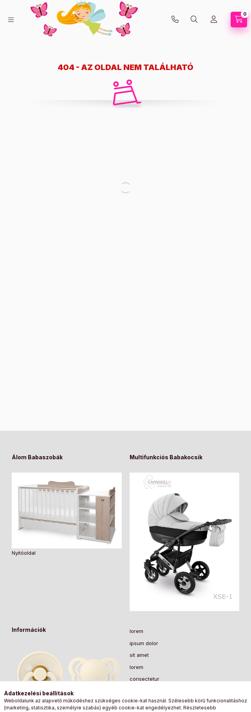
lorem (136, 631)
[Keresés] (194, 19)
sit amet (139, 655)
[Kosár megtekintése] (239, 19)
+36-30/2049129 (175, 19)
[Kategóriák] (11, 20)
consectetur (144, 679)
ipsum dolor (144, 643)
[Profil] (214, 19)
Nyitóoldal (24, 553)
